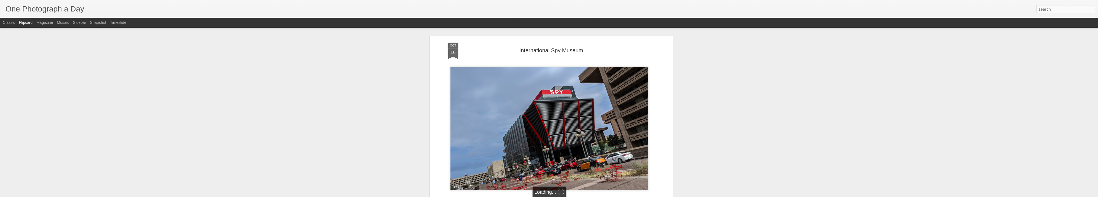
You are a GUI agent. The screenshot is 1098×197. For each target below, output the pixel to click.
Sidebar (79, 22)
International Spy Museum (527, 113)
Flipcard (26, 22)
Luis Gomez (577, 132)
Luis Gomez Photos (465, 124)
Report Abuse (582, 194)
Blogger (566, 194)
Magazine (45, 22)
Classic (9, 22)
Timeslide (118, 22)
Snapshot (98, 22)
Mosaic (63, 22)
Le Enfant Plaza (563, 139)
